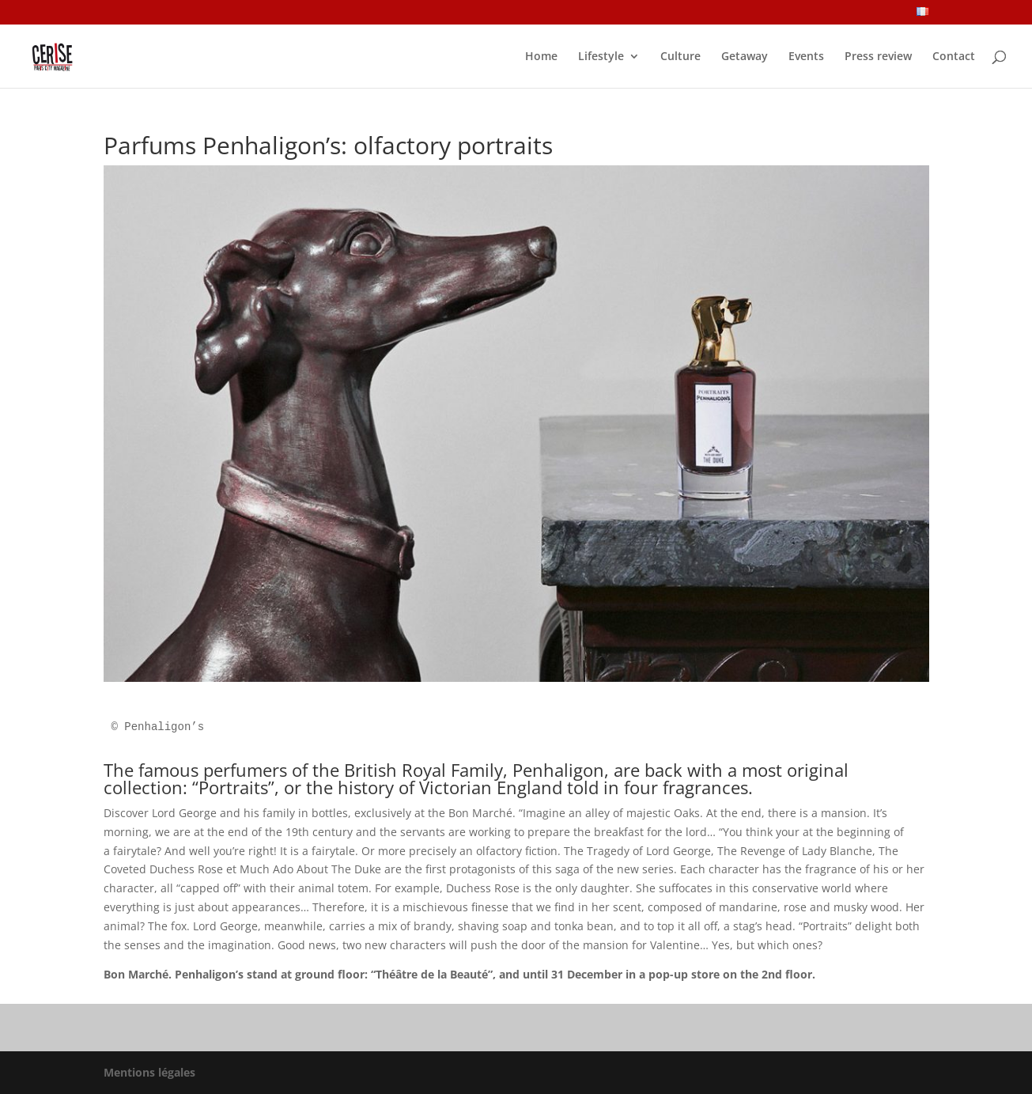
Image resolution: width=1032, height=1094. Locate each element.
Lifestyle (601, 57)
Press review (878, 57)
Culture (680, 57)
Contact (953, 57)
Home (541, 57)
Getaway (744, 57)
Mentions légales (149, 1072)
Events (806, 57)
